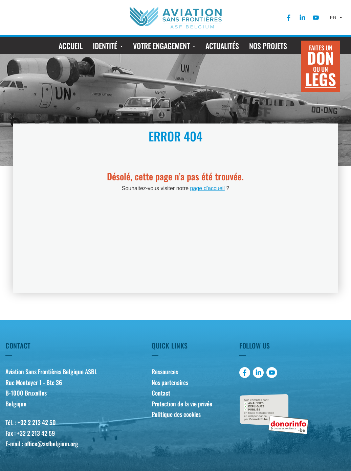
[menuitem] (288, 17)
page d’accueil (207, 188)
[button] (108, 45)
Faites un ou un (320, 66)
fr (334, 17)
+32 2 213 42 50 (37, 422)
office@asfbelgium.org (51, 443)
